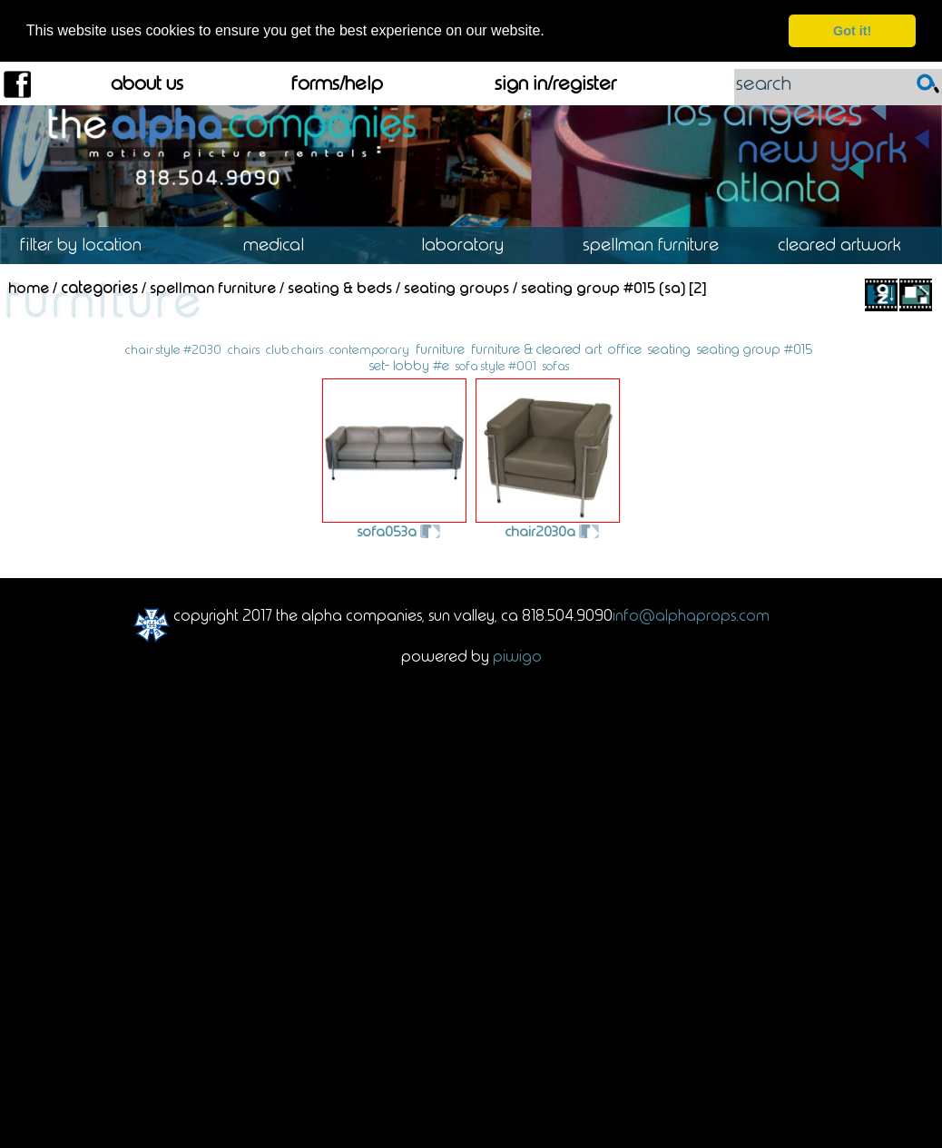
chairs (244, 349)
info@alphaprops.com (691, 614)
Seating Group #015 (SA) (603, 286)
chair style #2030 (173, 349)
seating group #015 (755, 348)
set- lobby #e (409, 365)
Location (94, 244)
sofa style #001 (496, 365)
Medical (282, 244)
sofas (556, 365)
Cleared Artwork (848, 244)
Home (28, 286)
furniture (440, 348)
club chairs (294, 349)
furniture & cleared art (536, 348)
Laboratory (471, 244)
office (625, 348)
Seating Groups (456, 286)
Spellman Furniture (659, 244)
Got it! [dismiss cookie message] (852, 31)
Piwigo (517, 655)
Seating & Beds (340, 286)
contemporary (369, 349)
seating (669, 348)
